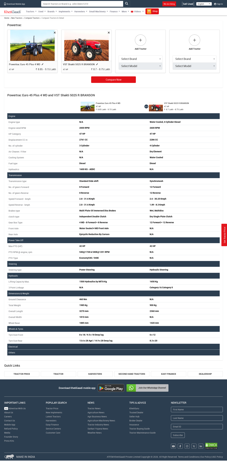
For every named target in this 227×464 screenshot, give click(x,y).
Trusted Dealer (136, 412)
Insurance (134, 424)
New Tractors (16, 18)
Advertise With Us (15, 408)
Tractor (58, 374)
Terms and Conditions (188, 456)
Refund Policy (11, 428)
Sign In (218, 4)
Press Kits (9, 440)
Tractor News (94, 408)
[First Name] (197, 409)
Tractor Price (22, 374)
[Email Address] (197, 426)
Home (6, 18)
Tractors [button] (30, 11)
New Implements (54, 412)
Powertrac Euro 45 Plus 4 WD (24, 64)
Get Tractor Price (224, 235)
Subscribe (178, 435)
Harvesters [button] (79, 11)
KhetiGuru (134, 408)
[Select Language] (204, 3)
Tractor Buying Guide (139, 428)
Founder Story (11, 436)
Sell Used (188, 4)
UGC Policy (217, 456)
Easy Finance (168, 374)
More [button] (124, 11)
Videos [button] (136, 11)
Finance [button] (114, 11)
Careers (8, 416)
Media (7, 432)
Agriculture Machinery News (101, 420)
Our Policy (206, 456)
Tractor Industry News (98, 424)
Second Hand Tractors (131, 374)
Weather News (95, 432)
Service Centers (53, 428)
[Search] (82, 4)
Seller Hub (134, 416)
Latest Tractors (53, 416)
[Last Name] (197, 418)
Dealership (205, 374)
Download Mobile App (14, 4)
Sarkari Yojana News (98, 428)
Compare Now (113, 79)
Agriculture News (96, 412)
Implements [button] (64, 11)
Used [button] (40, 11)
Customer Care (53, 432)
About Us (8, 412)
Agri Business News (97, 416)
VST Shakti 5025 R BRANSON (79, 64)
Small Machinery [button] (97, 11)
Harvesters (95, 374)
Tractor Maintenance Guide (142, 432)
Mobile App (9, 424)
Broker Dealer (135, 420)
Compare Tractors (31, 18)
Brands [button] (51, 11)
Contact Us (9, 420)
